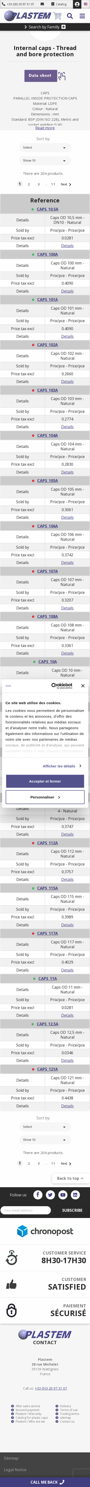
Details (67, 245)
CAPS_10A (47, 661)
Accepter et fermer (45, 781)
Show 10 (45, 161)
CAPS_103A (47, 390)
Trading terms (67, 1414)
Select (45, 148)
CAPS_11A (47, 978)
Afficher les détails (59, 766)
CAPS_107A (47, 571)
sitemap (63, 1418)
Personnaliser (45, 797)
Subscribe (72, 1210)
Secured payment (25, 1410)
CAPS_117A (47, 933)
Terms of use (66, 1410)
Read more (45, 127)
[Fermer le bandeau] (82, 686)
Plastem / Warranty (26, 1414)
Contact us (64, 1422)
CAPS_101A (47, 299)
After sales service (25, 1406)
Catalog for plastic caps (29, 1418)
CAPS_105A (47, 480)
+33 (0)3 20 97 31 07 (18, 4)
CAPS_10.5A (47, 209)
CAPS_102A (47, 344)
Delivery (63, 1406)
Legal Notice (15, 1469)
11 (53, 184)
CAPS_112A (47, 843)
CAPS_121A (47, 1069)
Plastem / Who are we (28, 1422)
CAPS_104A (47, 435)
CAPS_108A (47, 616)
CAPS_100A (47, 254)
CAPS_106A (47, 526)
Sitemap (11, 1458)
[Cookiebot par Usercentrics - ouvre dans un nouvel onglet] (53, 686)
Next (67, 185)
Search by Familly (45, 27)
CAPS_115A (47, 888)
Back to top (71, 1178)
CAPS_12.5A (47, 1024)
